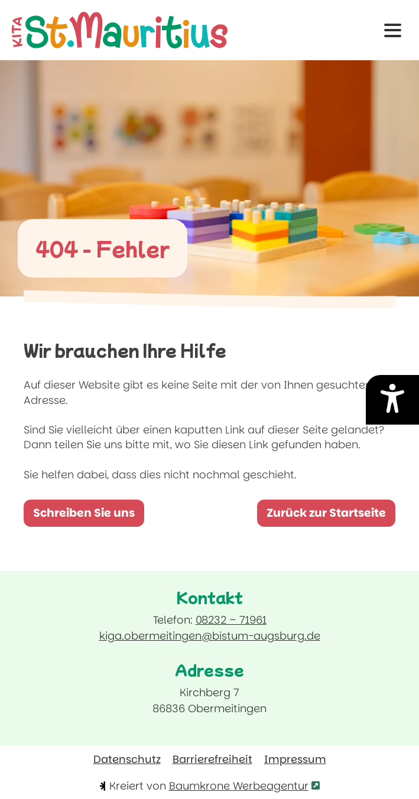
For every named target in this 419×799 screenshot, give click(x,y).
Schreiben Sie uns (88, 516)
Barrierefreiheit (212, 759)
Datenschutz (127, 759)
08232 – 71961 (231, 619)
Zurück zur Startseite (326, 513)
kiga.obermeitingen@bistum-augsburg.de (209, 635)
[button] (392, 30)
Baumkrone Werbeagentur (244, 785)
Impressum (295, 759)
